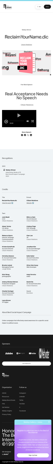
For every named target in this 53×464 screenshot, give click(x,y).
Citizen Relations (26, 44)
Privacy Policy (6, 414)
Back (39, 7)
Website (29, 203)
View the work (6, 203)
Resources (5, 396)
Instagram (22, 393)
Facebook (22, 411)
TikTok (21, 400)
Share (47, 6)
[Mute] (27, 121)
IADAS (4, 393)
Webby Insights (7, 411)
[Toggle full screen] (32, 121)
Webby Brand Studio (8, 400)
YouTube (22, 404)
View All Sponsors (26, 363)
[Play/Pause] (6, 121)
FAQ (3, 404)
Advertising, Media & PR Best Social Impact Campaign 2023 (15, 174)
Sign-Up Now (33, 455)
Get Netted (5, 407)
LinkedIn (22, 396)
